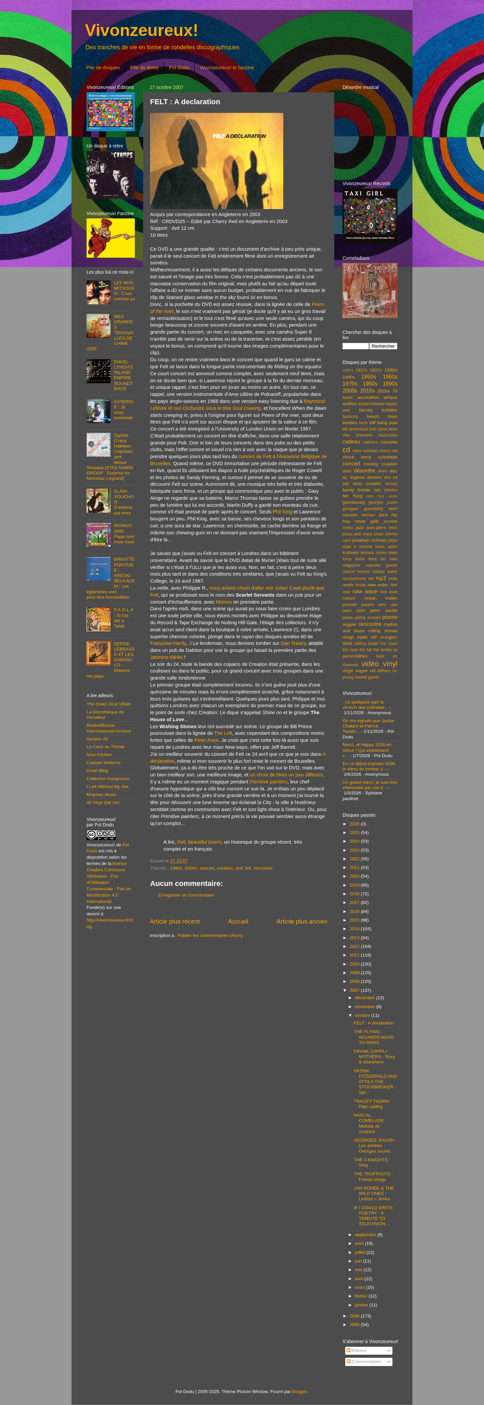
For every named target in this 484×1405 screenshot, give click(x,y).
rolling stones (382, 630)
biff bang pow (383, 422)
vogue (361, 670)
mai (359, 1269)
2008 (355, 981)
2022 (355, 858)
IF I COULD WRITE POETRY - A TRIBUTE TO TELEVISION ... (373, 1216)
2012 (355, 946)
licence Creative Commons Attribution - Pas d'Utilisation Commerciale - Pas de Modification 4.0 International (109, 882)
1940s (349, 377)
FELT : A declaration (374, 1022)
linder (360, 559)
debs (347, 471)
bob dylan (378, 429)
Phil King (282, 511)
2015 (355, 920)
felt (248, 868)
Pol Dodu (179, 67)
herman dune (375, 515)
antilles (350, 403)
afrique (390, 397)
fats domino (385, 490)
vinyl (390, 664)
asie (346, 410)
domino (374, 477)
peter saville (383, 610)
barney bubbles (378, 410)
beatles (350, 422)
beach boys (382, 416)
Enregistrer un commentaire (186, 895)
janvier (362, 1304)
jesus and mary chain (363, 534)
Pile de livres (144, 67)
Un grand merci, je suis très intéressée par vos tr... (370, 785)
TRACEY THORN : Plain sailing (373, 1104)
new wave (365, 591)
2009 (355, 972)
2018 (355, 893)
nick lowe (388, 592)
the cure (350, 650)
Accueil (238, 921)
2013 (355, 937)
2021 (355, 867)
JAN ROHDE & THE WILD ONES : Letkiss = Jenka (374, 1193)
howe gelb (367, 521)
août (360, 1243)
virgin (348, 670)
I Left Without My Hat (107, 786)
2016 (355, 911)
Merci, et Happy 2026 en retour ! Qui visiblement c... (367, 750)
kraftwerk (351, 552)
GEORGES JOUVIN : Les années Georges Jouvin (375, 1145)
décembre (365, 997)
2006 (355, 1315)
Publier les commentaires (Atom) (210, 935)
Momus (224, 602)
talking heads (366, 643)
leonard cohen (374, 552)
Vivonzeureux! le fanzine (227, 67)
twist (380, 656)
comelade (387, 456)
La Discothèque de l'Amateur (105, 714)
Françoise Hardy (168, 643)
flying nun (363, 496)
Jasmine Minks (166, 657)
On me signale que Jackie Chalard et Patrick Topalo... (368, 726)
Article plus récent (175, 921)
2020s (383, 391)
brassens (364, 435)
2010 (355, 964)
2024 (355, 841)
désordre (364, 470)
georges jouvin (382, 502)
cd (346, 449)
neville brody (354, 585)
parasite (350, 604)
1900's (348, 370)
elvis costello (367, 483)
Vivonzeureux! (141, 30)
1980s (176, 868)
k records (363, 546)
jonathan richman (369, 540)
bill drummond (355, 429)
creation (225, 868)
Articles (356, 1350)
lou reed (388, 559)
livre (372, 558)
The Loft (223, 733)
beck (363, 423)
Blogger (299, 1391)
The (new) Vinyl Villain (109, 704)
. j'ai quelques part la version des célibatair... (365, 705)
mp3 (380, 578)
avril (359, 1278)
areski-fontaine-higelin (377, 404)
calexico (370, 442)
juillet (360, 1252)
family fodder (356, 489)
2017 (355, 902)
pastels (367, 604)
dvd (239, 868)
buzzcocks (387, 435)
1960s (390, 377)
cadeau (351, 441)
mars (360, 1287)
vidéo (370, 664)
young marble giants (361, 677)
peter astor (354, 610)
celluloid (370, 450)
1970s (350, 384)
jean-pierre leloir (382, 527)
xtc (394, 671)
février (361, 1295)
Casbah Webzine (104, 762)
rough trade (355, 637)
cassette (389, 441)
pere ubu (387, 604)
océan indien (380, 598)
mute (392, 578)
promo (389, 617)
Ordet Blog (97, 770)
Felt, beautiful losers (199, 842)
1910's (361, 370)
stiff (373, 637)
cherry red (388, 450)
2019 (355, 885)
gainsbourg (354, 502)
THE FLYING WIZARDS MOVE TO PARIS (374, 1037)
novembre (365, 1006)
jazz (360, 527)
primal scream (367, 617)
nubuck (349, 598)
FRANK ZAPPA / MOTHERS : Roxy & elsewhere (374, 1056)
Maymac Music (102, 794)
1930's (390, 370)
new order (377, 584)
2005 (355, 1324)
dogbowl (357, 477)
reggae (350, 624)
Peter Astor (206, 740)
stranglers (388, 637)
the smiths (382, 650)
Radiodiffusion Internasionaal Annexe (109, 728)
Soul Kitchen (99, 754)
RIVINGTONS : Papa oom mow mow (124, 533)
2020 (355, 876)
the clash (388, 643)
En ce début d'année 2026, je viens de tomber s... (369, 766)
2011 (355, 955)
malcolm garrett (381, 565)
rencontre (263, 868)
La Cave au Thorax (106, 746)
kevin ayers (386, 546)
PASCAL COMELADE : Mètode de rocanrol (370, 1123)
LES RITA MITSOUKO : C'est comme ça (124, 291)
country (370, 463)
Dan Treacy (293, 643)
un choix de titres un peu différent (286, 774)
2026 (355, 823)
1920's (375, 370)
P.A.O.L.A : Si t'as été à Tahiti (123, 618)
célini (357, 450)
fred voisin (387, 496)
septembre (366, 1234)
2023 (355, 850)
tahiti (347, 643)
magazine (351, 565)
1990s (390, 384)
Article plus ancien (302, 921)
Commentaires (364, 1361)
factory (391, 483)
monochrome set (358, 578)
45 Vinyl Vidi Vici (103, 802)
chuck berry (357, 456)
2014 (355, 928)
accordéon (368, 397)
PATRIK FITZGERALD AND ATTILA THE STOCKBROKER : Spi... (375, 1081)
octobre (363, 1015)
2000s (191, 868)
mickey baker (384, 571)
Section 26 (97, 738)
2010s (367, 391)
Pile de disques (103, 67)
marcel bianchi (356, 571)
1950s (368, 377)
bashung (350, 416)
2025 (355, 832)
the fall (365, 650)
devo (382, 471)
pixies (348, 617)
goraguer (351, 508)
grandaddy (373, 508)
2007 (355, 990)
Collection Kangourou (108, 778)
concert (207, 868)
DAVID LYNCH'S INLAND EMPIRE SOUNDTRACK (123, 375)
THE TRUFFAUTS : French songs (373, 1176)
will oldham (379, 671)
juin (359, 1261)
